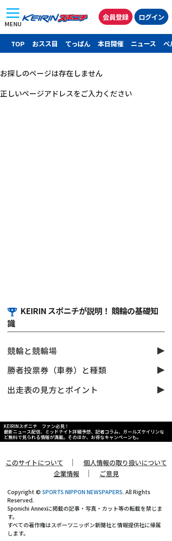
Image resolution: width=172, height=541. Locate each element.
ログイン (151, 17)
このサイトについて (34, 462)
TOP (18, 43)
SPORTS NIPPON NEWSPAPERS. (83, 492)
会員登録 (115, 17)
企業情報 (66, 473)
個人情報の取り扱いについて (125, 462)
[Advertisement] (86, 189)
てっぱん (77, 43)
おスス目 (45, 43)
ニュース (143, 43)
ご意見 (109, 473)
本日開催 (110, 43)
